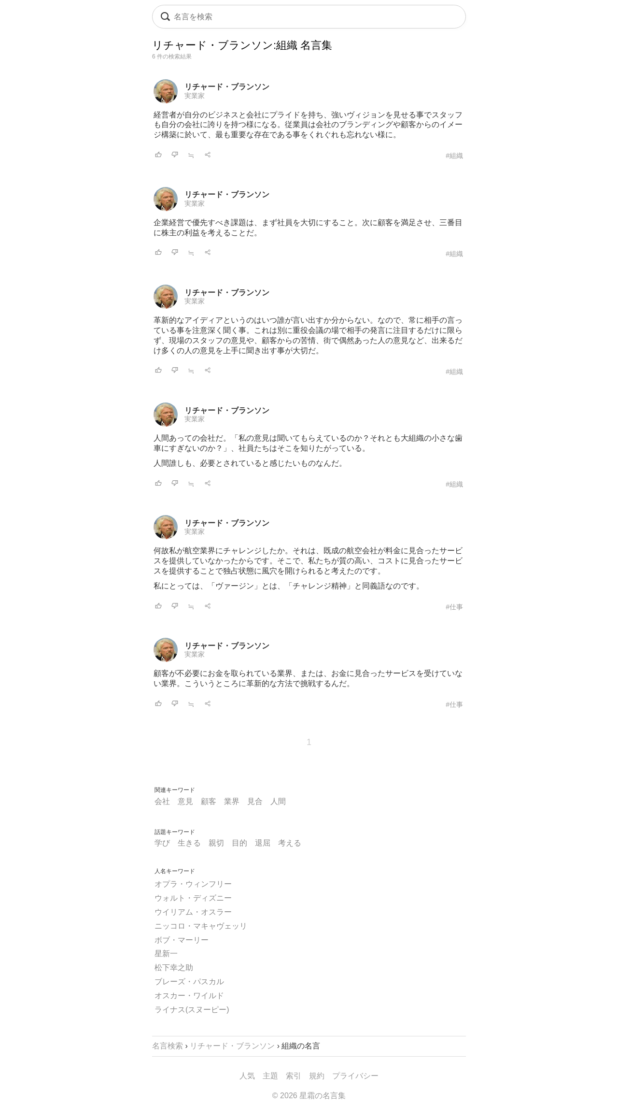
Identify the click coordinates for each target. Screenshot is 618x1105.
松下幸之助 (173, 967)
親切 (216, 843)
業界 (231, 801)
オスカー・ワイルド (189, 995)
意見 (185, 801)
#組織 (454, 155)
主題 (270, 1076)
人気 (247, 1076)
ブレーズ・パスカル (189, 981)
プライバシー (355, 1076)
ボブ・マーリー (181, 940)
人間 (278, 801)
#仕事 (454, 607)
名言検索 (167, 1046)
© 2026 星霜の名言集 (309, 1095)
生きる (189, 843)
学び (162, 843)
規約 (316, 1076)
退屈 (262, 843)
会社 (162, 801)
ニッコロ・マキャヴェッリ (200, 926)
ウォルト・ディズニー (193, 898)
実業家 (194, 96)
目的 (239, 843)
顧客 (208, 801)
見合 (255, 801)
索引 (293, 1076)
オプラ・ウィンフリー (193, 884)
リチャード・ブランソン (226, 87)
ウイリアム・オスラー (193, 912)
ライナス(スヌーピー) (191, 1009)
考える (289, 843)
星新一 (166, 953)
